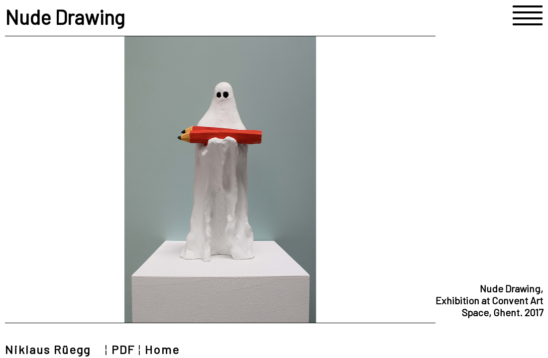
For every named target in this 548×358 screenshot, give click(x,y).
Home (162, 349)
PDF (123, 349)
